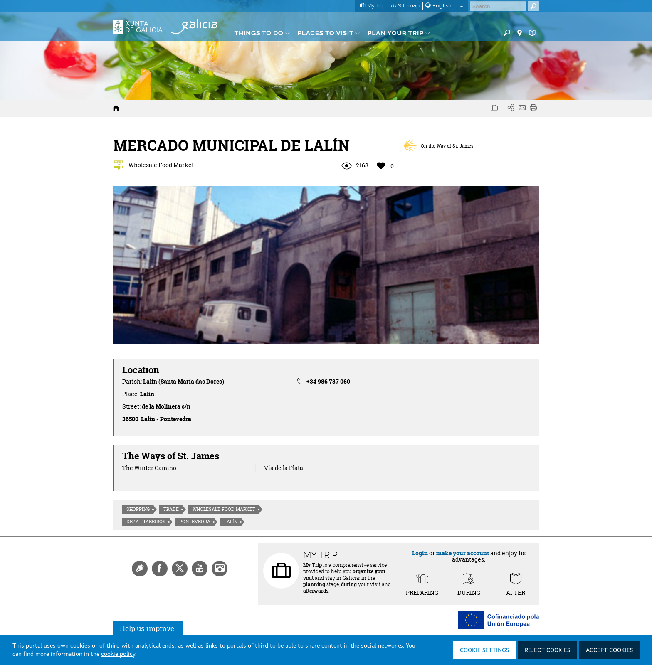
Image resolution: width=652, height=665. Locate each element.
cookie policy (118, 654)
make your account (462, 553)
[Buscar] (498, 6)
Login (420, 553)
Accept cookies (609, 650)
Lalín (230, 521)
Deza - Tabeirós (145, 521)
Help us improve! (148, 628)
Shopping (138, 509)
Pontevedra (194, 521)
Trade (171, 509)
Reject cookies (547, 650)
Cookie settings (484, 650)
